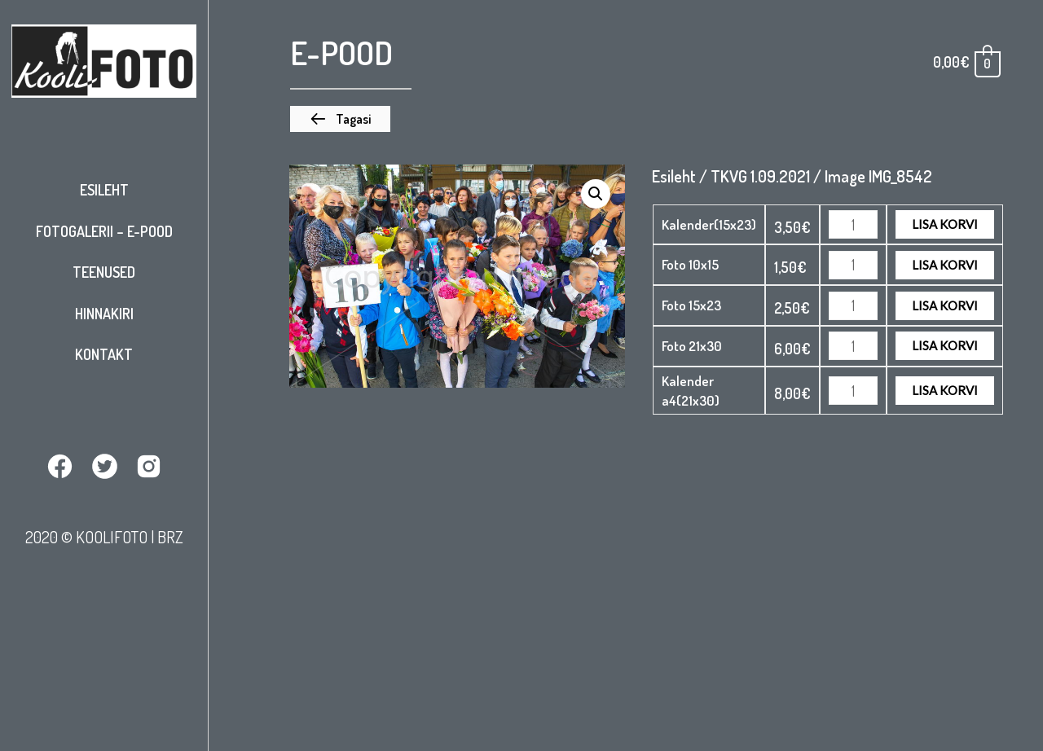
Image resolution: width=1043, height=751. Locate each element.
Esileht (104, 190)
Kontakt (104, 354)
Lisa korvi (945, 224)
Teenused (104, 272)
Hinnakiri (104, 314)
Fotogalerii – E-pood (104, 231)
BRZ (170, 536)
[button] (340, 119)
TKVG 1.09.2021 (760, 176)
